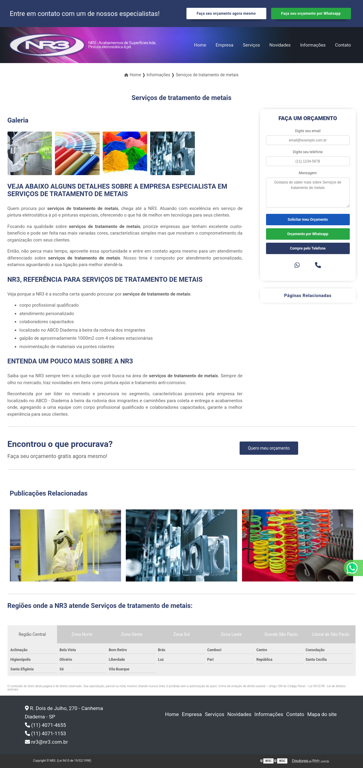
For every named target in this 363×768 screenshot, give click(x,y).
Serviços (251, 45)
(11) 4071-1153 (45, 733)
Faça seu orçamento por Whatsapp (310, 13)
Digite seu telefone (307, 152)
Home (200, 45)
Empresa (224, 45)
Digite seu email (307, 131)
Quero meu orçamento (269, 448)
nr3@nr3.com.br (46, 742)
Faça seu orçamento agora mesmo (226, 13)
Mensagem (308, 173)
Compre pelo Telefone (308, 248)
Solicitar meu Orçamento (308, 219)
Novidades (280, 45)
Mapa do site (322, 714)
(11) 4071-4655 (45, 725)
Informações (313, 45)
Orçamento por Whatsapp (307, 234)
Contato (343, 45)
